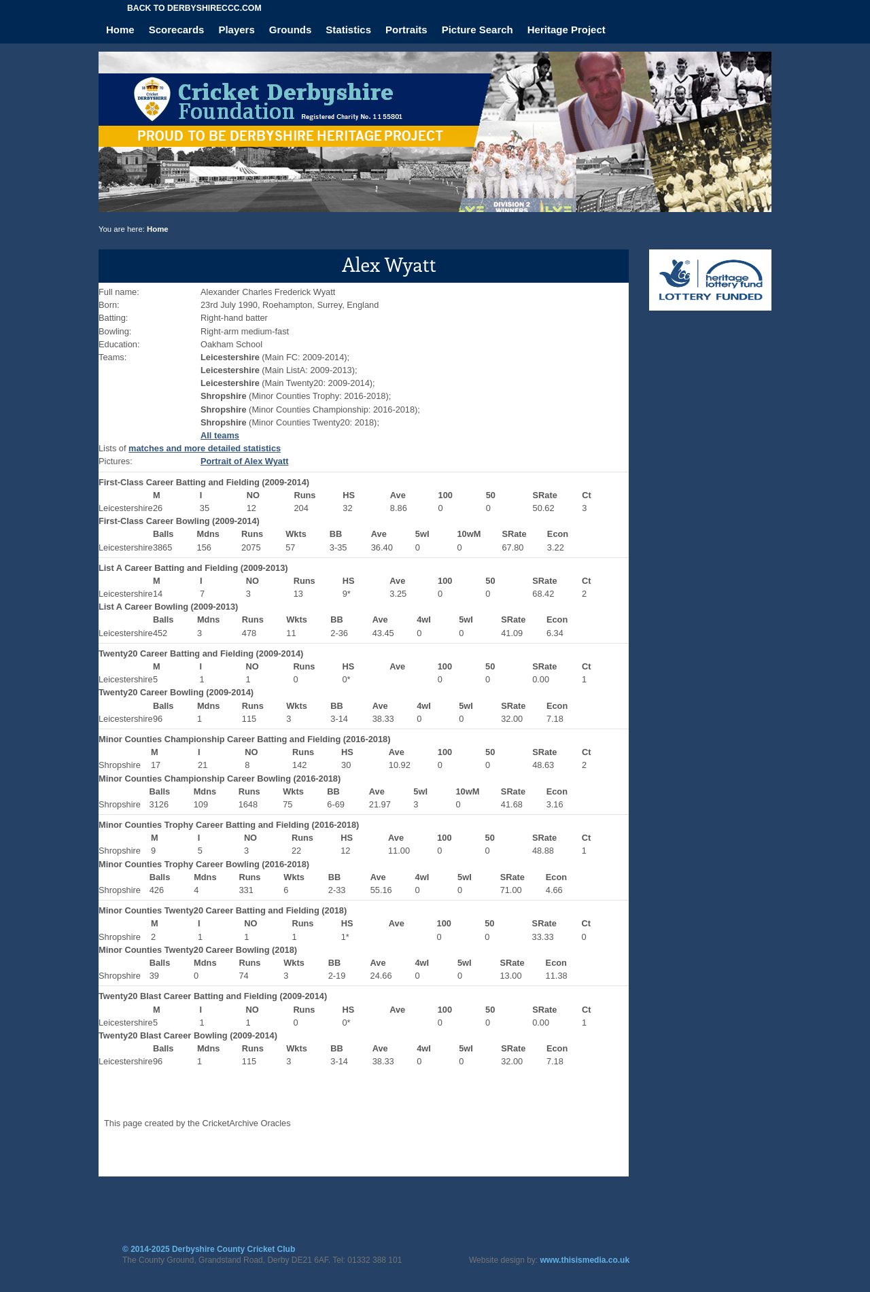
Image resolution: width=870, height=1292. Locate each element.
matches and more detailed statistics (204, 448)
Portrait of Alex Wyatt (244, 461)
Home (120, 29)
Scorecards (177, 29)
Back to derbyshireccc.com (194, 8)
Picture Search (477, 29)
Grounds (290, 29)
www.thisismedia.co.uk (585, 1260)
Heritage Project (566, 29)
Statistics (348, 29)
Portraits (406, 29)
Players (236, 29)
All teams (220, 435)
